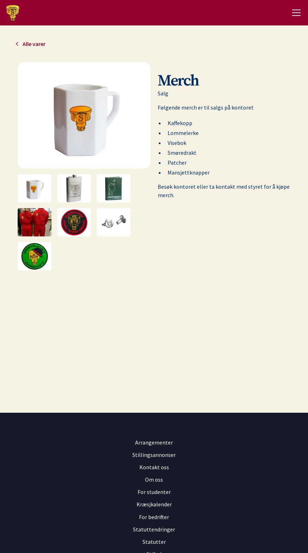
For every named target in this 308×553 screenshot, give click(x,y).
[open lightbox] (84, 115)
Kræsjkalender (154, 504)
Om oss (154, 479)
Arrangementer (154, 442)
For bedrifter (154, 517)
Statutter (154, 542)
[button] (295, 12)
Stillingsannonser (154, 455)
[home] (12, 13)
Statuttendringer (154, 529)
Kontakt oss (154, 467)
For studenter (154, 492)
